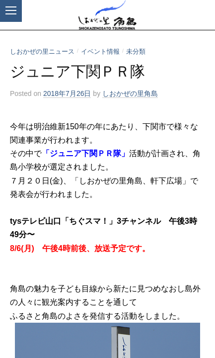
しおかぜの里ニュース (42, 51)
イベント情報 (100, 51)
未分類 (135, 51)
